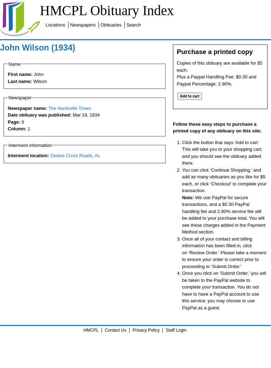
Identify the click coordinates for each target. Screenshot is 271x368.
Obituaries (111, 25)
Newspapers (83, 25)
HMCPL (90, 330)
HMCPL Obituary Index (107, 10)
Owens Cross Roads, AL (75, 155)
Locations (55, 25)
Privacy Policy (146, 330)
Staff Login (176, 330)
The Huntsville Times (69, 108)
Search (133, 25)
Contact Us (115, 330)
